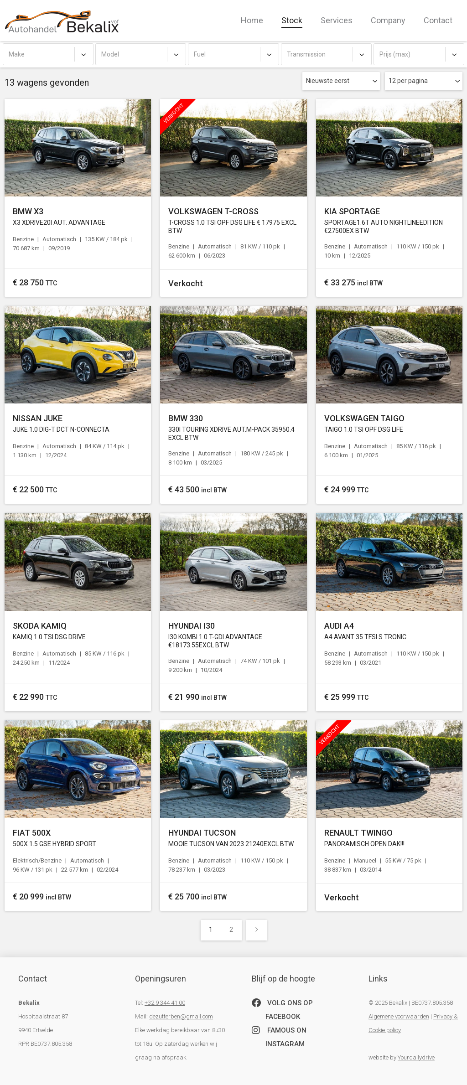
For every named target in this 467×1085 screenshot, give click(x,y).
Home (252, 20)
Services (337, 20)
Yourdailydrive (416, 1057)
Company (388, 20)
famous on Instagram (279, 1035)
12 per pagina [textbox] (408, 80)
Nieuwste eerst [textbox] (327, 80)
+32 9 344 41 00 (165, 1002)
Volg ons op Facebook (282, 1008)
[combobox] (48, 54)
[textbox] (48, 54)
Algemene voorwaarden (398, 1016)
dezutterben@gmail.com (181, 1016)
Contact (438, 20)
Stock (291, 20)
